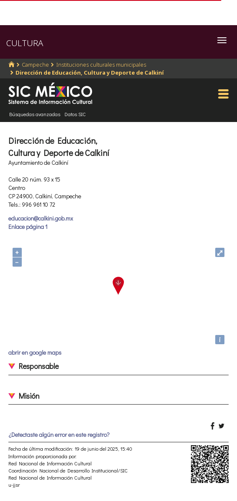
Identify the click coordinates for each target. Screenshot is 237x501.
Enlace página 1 (27, 227)
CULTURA (24, 43)
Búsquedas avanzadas (34, 114)
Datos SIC (75, 114)
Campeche (35, 64)
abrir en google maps (35, 352)
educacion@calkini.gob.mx (40, 218)
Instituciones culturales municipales (101, 64)
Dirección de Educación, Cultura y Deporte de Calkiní (89, 72)
